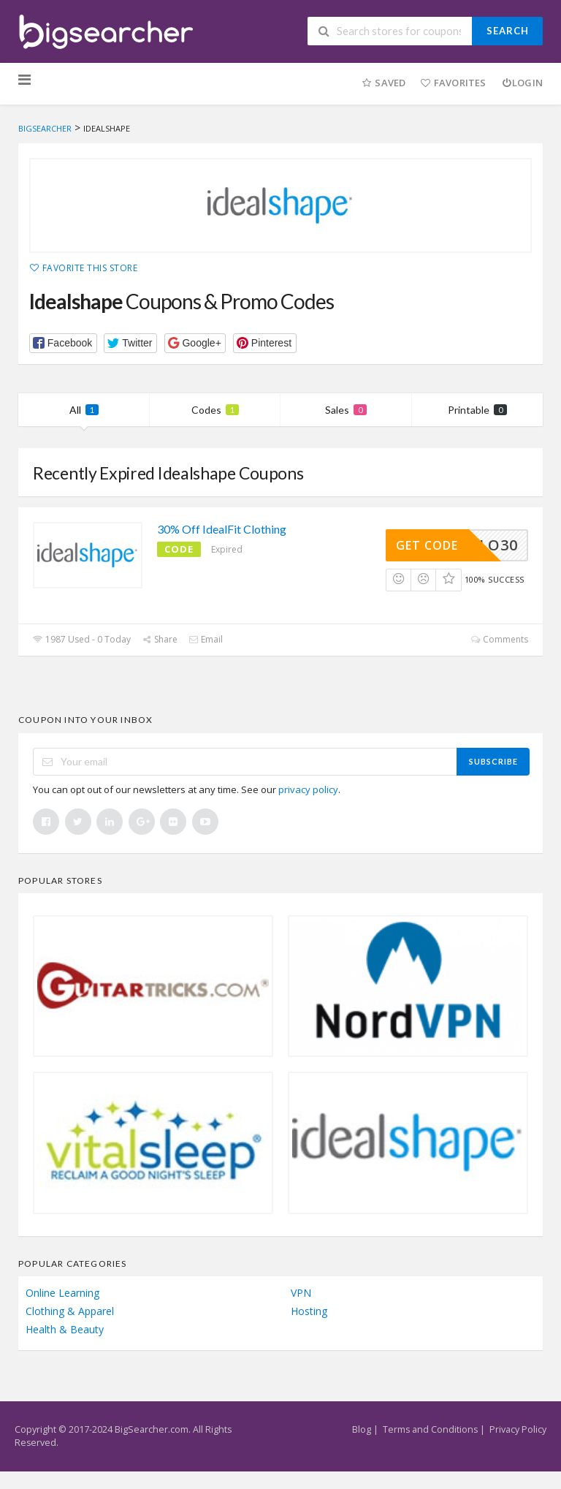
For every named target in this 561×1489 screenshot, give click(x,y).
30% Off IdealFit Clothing (221, 529)
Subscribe (493, 761)
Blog (361, 1429)
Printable (477, 409)
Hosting (309, 1311)
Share (160, 639)
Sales (346, 409)
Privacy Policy (517, 1429)
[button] (63, 343)
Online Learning (62, 1293)
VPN (301, 1293)
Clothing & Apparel (70, 1311)
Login (522, 82)
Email (205, 639)
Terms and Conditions (430, 1429)
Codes (215, 409)
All (84, 409)
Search (507, 31)
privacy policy (308, 789)
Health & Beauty (65, 1329)
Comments (499, 639)
